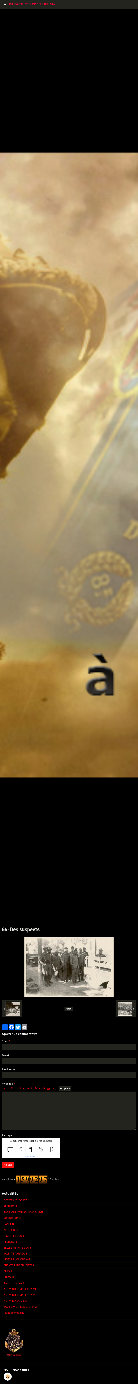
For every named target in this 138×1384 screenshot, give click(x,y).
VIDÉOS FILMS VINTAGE (17, 1259)
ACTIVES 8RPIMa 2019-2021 (20, 1289)
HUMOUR (9, 1277)
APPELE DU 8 (11, 1230)
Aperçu (65, 1088)
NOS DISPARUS (12, 1218)
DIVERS (8, 1271)
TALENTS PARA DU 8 (15, 1253)
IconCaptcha (30, 1156)
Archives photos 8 (14, 1283)
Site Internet (9, 1069)
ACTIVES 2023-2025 (15, 1300)
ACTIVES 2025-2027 (15, 1200)
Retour (69, 1009)
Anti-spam (8, 1135)
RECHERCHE (11, 1206)
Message (7, 1083)
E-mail (6, 1055)
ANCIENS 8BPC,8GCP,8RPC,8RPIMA (24, 1212)
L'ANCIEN (9, 1224)
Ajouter (8, 1164)
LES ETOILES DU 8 (14, 1235)
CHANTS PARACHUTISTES (19, 1265)
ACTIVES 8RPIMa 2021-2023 (20, 1295)
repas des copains (14, 1312)
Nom (5, 1041)
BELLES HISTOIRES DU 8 (17, 1247)
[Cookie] (8, 1377)
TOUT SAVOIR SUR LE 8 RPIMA (21, 1306)
